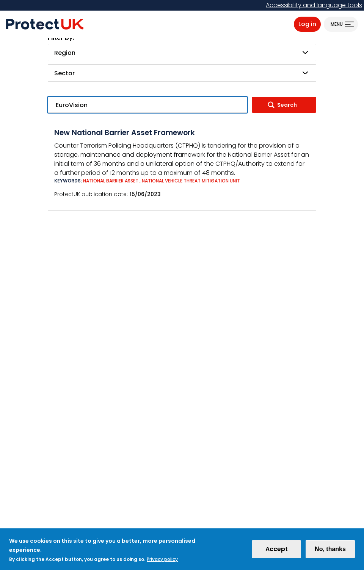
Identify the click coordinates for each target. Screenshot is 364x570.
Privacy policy (162, 562)
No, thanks (330, 551)
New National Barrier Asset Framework (124, 133)
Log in (307, 24)
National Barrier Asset (110, 181)
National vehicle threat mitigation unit (191, 181)
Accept (276, 551)
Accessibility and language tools (314, 5)
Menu (337, 24)
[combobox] (182, 52)
